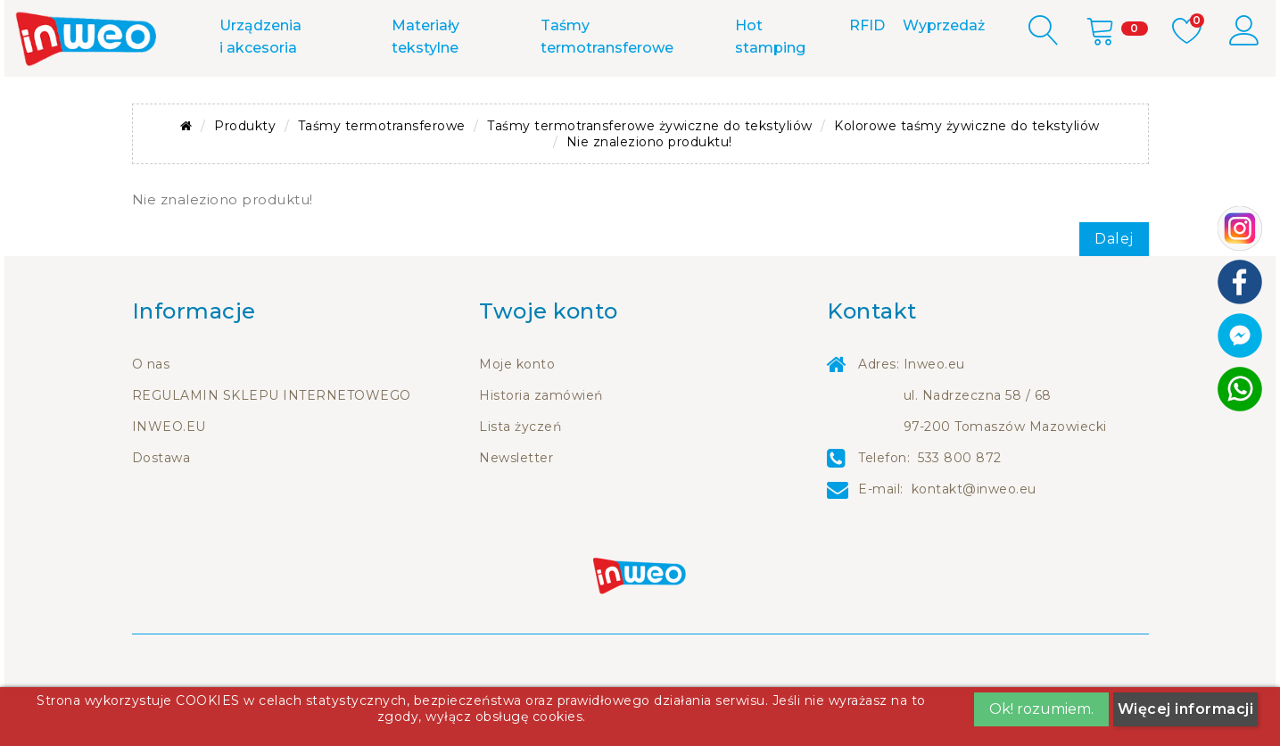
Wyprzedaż (944, 76)
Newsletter (516, 509)
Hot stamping (770, 87)
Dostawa (161, 509)
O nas (151, 415)
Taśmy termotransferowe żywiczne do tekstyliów (650, 177)
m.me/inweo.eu (675, 25)
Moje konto (517, 415)
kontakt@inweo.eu (974, 540)
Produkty (245, 177)
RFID (867, 76)
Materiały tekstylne (425, 87)
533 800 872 (522, 25)
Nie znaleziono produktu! (649, 193)
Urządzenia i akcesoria (260, 87)
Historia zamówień (541, 446)
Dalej (1114, 289)
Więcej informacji (1186, 708)
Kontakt (389, 25)
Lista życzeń (520, 477)
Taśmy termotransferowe (607, 87)
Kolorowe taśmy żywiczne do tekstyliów (967, 177)
